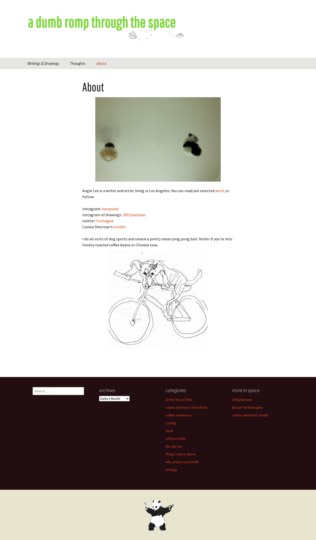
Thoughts (78, 63)
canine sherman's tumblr (250, 415)
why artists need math (182, 462)
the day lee (174, 446)
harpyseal (110, 208)
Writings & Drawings (43, 63)
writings (172, 469)
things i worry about (180, 454)
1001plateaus (134, 214)
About (101, 63)
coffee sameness (179, 415)
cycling (171, 423)
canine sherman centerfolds (187, 407)
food (169, 430)
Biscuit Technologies (247, 407)
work (219, 190)
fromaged (104, 220)
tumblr (120, 226)
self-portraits (176, 438)
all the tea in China (179, 399)
